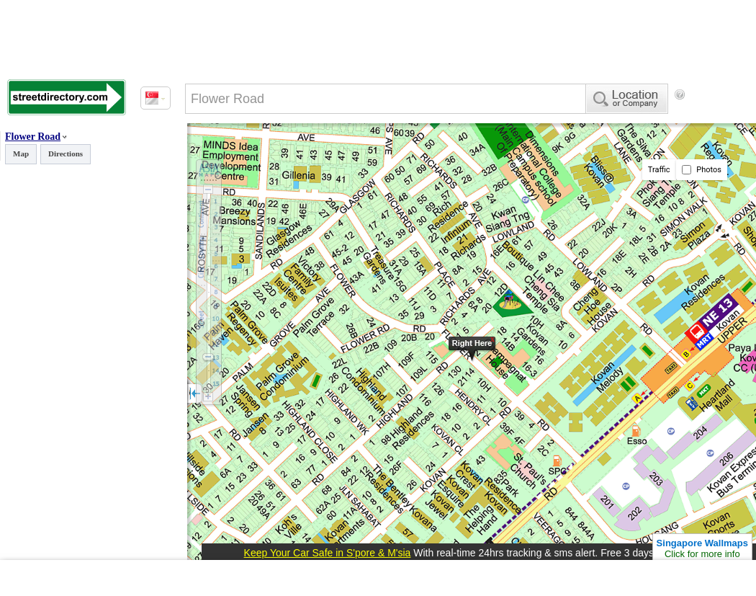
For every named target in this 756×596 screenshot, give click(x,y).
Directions (65, 153)
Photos (701, 169)
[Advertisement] (245, 153)
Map (21, 153)
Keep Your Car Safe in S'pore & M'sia (327, 553)
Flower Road (32, 136)
